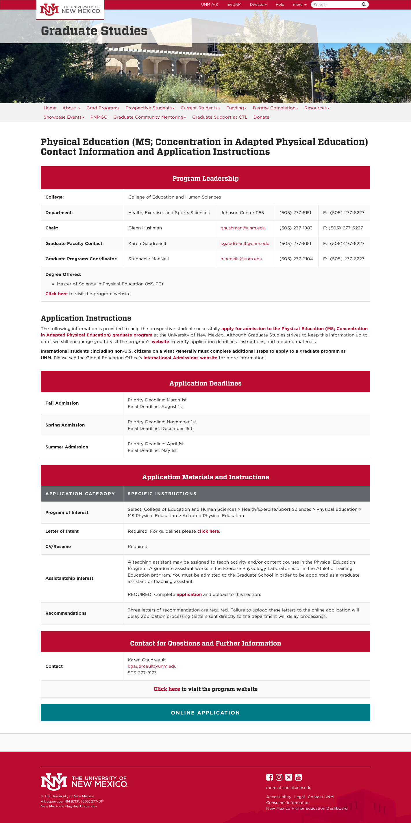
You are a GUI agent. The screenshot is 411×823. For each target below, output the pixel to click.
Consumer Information (288, 802)
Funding (236, 109)
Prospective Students (150, 109)
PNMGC (98, 117)
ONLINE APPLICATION (205, 713)
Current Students (201, 109)
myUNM (234, 4)
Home (50, 108)
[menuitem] (99, 117)
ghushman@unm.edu (243, 228)
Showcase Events (64, 118)
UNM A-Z (209, 4)
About (71, 109)
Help (280, 4)
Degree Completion (276, 109)
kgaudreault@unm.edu (245, 243)
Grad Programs (102, 108)
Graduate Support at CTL (219, 117)
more (300, 4)
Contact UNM (321, 796)
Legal (299, 796)
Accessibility (278, 796)
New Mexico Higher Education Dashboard (307, 808)
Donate (261, 117)
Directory (258, 4)
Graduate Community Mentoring (149, 118)
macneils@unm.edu (241, 258)
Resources (317, 109)
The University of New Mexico (70, 10)
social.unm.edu (296, 787)
